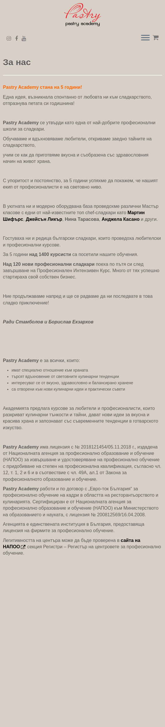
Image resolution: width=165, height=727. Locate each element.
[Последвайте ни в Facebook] (18, 39)
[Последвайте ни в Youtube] (26, 39)
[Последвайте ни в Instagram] (11, 39)
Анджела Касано (121, 219)
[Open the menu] (145, 38)
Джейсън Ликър (44, 219)
